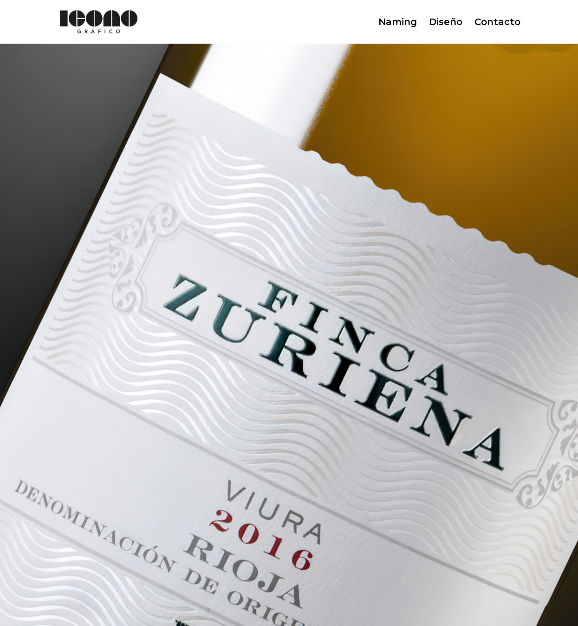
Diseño (445, 23)
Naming (397, 23)
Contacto (497, 23)
